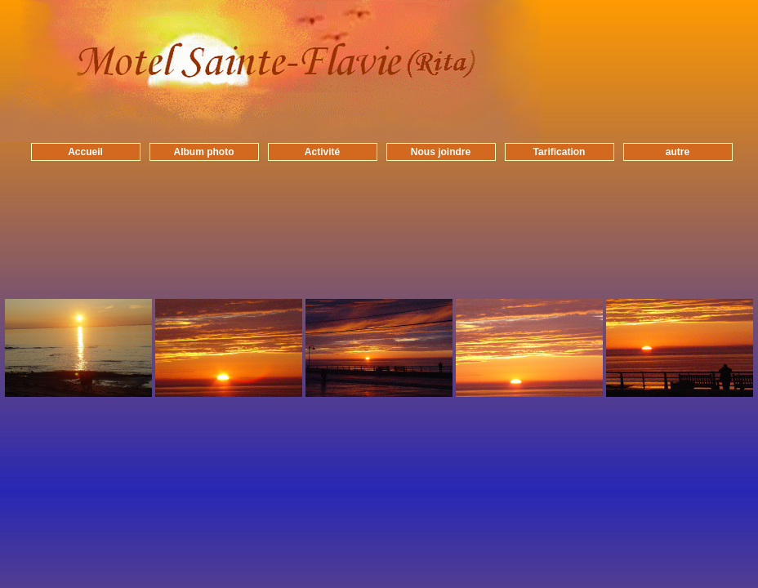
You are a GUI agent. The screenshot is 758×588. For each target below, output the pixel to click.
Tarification (559, 152)
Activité (322, 152)
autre (677, 152)
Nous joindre (440, 152)
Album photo (204, 152)
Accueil (85, 152)
